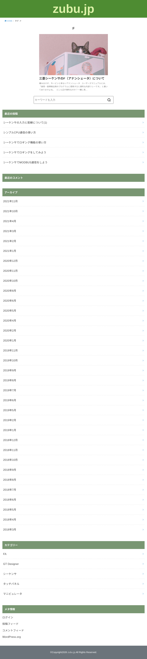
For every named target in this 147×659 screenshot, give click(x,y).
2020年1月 (9, 340)
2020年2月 (9, 330)
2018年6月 (9, 499)
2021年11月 (10, 201)
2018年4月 (9, 519)
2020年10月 (10, 280)
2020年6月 (9, 300)
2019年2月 (9, 420)
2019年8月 (9, 380)
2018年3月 (9, 529)
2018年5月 (9, 509)
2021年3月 (9, 231)
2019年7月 (9, 390)
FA (5, 554)
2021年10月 (10, 211)
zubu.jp (73, 8)
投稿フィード (10, 623)
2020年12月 (10, 260)
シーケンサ (10, 573)
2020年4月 (9, 320)
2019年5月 (9, 410)
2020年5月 (9, 310)
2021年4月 (9, 221)
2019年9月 (9, 370)
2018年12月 (10, 440)
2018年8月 (9, 479)
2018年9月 (9, 469)
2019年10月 (10, 360)
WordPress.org (11, 636)
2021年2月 (9, 241)
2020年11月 (10, 270)
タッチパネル (11, 583)
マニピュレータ (12, 593)
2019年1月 (9, 430)
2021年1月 (9, 250)
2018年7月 (9, 489)
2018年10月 (10, 459)
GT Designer (11, 563)
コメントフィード (13, 630)
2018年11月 (10, 450)
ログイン (7, 617)
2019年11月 (10, 350)
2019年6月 (9, 400)
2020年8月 (9, 290)
